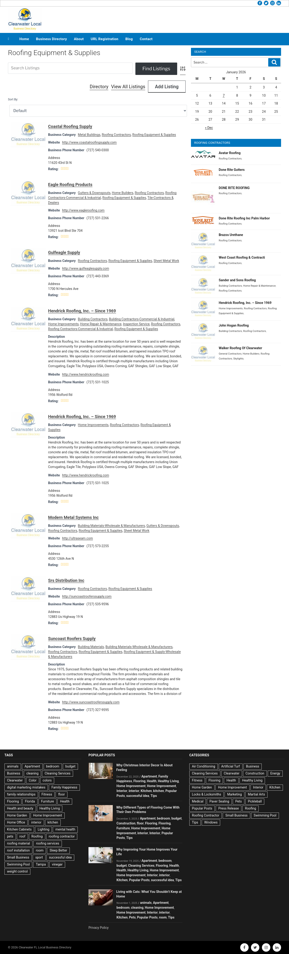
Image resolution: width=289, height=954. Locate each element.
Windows (211, 822)
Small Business (18, 857)
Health (65, 801)
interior (36, 822)
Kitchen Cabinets (19, 829)
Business (13, 773)
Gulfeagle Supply (64, 252)
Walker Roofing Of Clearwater (240, 348)
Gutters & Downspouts (94, 193)
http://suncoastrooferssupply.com (86, 596)
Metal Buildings (89, 135)
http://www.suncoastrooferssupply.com (91, 702)
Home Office (16, 822)
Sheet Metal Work (166, 261)
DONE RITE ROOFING (234, 188)
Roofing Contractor (205, 815)
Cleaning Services (57, 773)
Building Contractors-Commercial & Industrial (141, 319)
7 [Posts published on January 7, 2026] (224, 95)
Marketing (234, 794)
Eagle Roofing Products (70, 184)
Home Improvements (63, 324)
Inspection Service (136, 324)
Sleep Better (58, 850)
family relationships (21, 794)
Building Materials (91, 647)
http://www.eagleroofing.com (83, 210)
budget (70, 766)
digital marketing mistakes (26, 787)
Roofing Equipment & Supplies (154, 135)
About (79, 39)
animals (12, 766)
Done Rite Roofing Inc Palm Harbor (244, 218)
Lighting (43, 829)
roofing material (18, 843)
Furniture (47, 801)
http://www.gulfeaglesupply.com (85, 268)
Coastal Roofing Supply (70, 126)
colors (47, 780)
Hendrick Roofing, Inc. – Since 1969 (82, 310)
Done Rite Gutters (232, 170)
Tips (154, 796)
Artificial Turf (230, 766)
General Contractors (230, 353)
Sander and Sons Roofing (237, 280)
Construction (125, 823)
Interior (121, 791)
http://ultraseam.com (77, 538)
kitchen (53, 822)
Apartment (32, 766)
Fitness (47, 794)
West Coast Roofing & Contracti (242, 257)
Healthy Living (49, 808)
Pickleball (255, 801)
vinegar (57, 864)
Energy (275, 773)
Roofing (37, 836)
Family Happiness (64, 787)
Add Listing (167, 86)
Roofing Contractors (116, 135)
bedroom (52, 766)
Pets (132, 917)
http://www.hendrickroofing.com (85, 374)
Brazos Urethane (231, 235)
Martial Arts (256, 794)
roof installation (18, 850)
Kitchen (146, 791)
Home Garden (17, 815)
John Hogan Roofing (234, 325)
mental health (65, 829)
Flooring (13, 801)
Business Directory (51, 39)
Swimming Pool (18, 864)
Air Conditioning (203, 766)
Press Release (228, 808)
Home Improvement (47, 815)
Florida (30, 801)
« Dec (209, 128)
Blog (129, 39)
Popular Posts (139, 880)
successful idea (60, 857)
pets (10, 836)
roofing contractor (62, 836)
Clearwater (15, 780)
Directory (99, 86)
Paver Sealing (219, 801)
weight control (17, 871)
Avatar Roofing (230, 153)
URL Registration (104, 39)
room (40, 850)
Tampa (41, 864)
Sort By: (13, 99)
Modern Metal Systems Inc (73, 517)
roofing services (47, 843)
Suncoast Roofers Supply (72, 638)
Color (32, 780)
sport (39, 857)
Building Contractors (93, 319)
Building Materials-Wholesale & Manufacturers (111, 526)
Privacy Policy (98, 927)
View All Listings (128, 86)
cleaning (32, 773)
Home (24, 39)
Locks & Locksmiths (206, 794)
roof (22, 836)
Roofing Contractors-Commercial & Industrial (80, 329)
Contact (146, 39)
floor (61, 794)
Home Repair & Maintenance (100, 324)
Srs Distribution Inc (66, 580)
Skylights (238, 358)
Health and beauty (20, 808)
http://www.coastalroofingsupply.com (89, 142)
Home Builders (122, 193)
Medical (197, 801)
